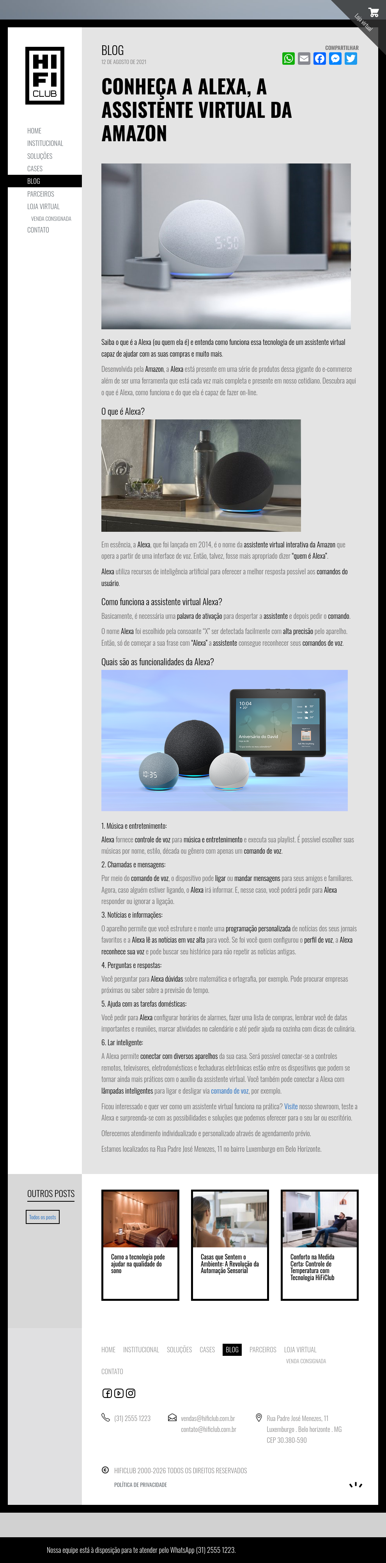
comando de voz (229, 1090)
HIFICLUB (44, 76)
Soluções (39, 156)
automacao (130, 1393)
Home (34, 130)
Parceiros (40, 194)
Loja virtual (43, 206)
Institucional (45, 143)
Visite (291, 1106)
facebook (107, 1393)
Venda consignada (51, 218)
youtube (119, 1393)
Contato (38, 229)
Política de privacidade (140, 1484)
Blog (33, 181)
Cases (34, 168)
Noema (356, 1484)
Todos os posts (44, 1216)
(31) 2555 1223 (215, 1550)
